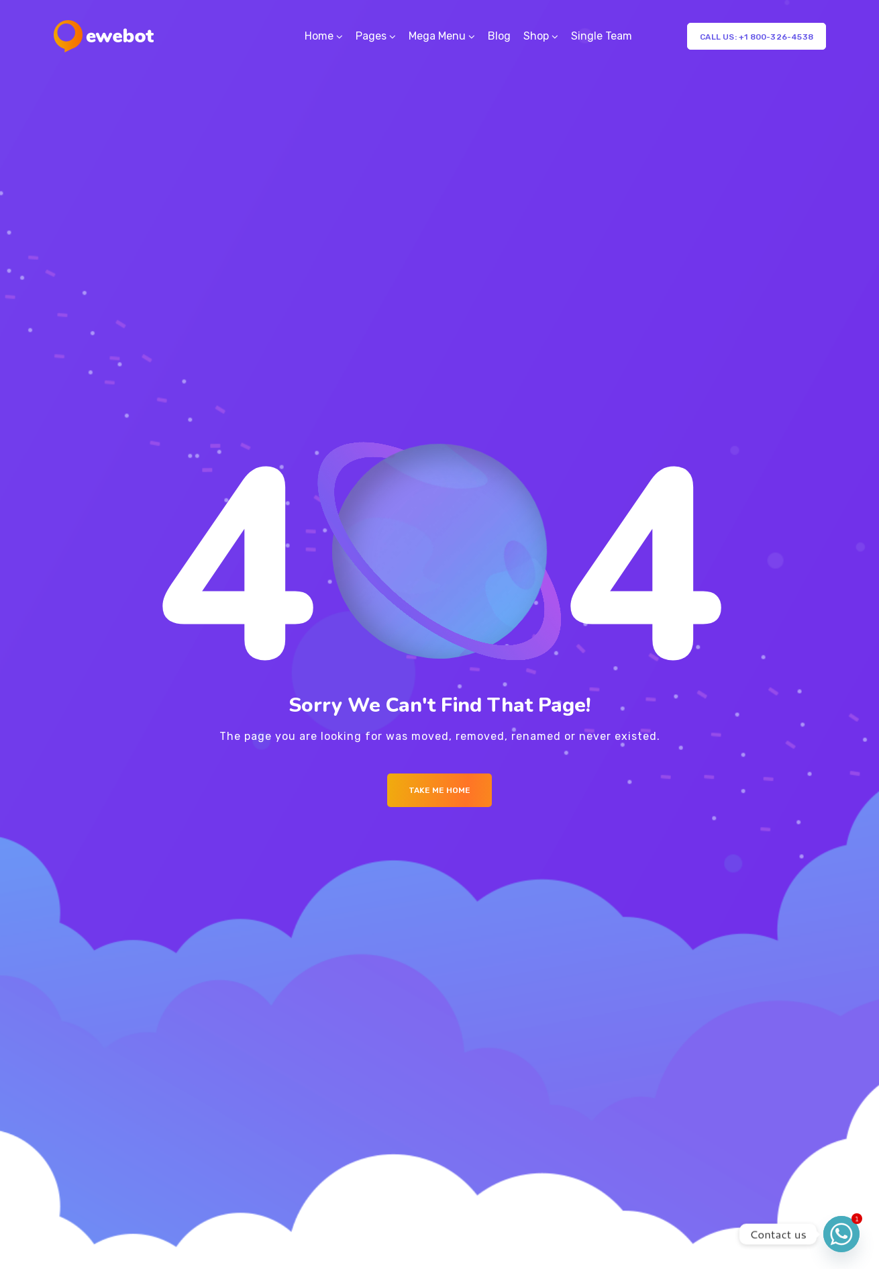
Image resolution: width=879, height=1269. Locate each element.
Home (319, 36)
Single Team (601, 36)
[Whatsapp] (841, 1234)
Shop (536, 36)
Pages (371, 36)
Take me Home (439, 790)
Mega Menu (437, 36)
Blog (499, 36)
